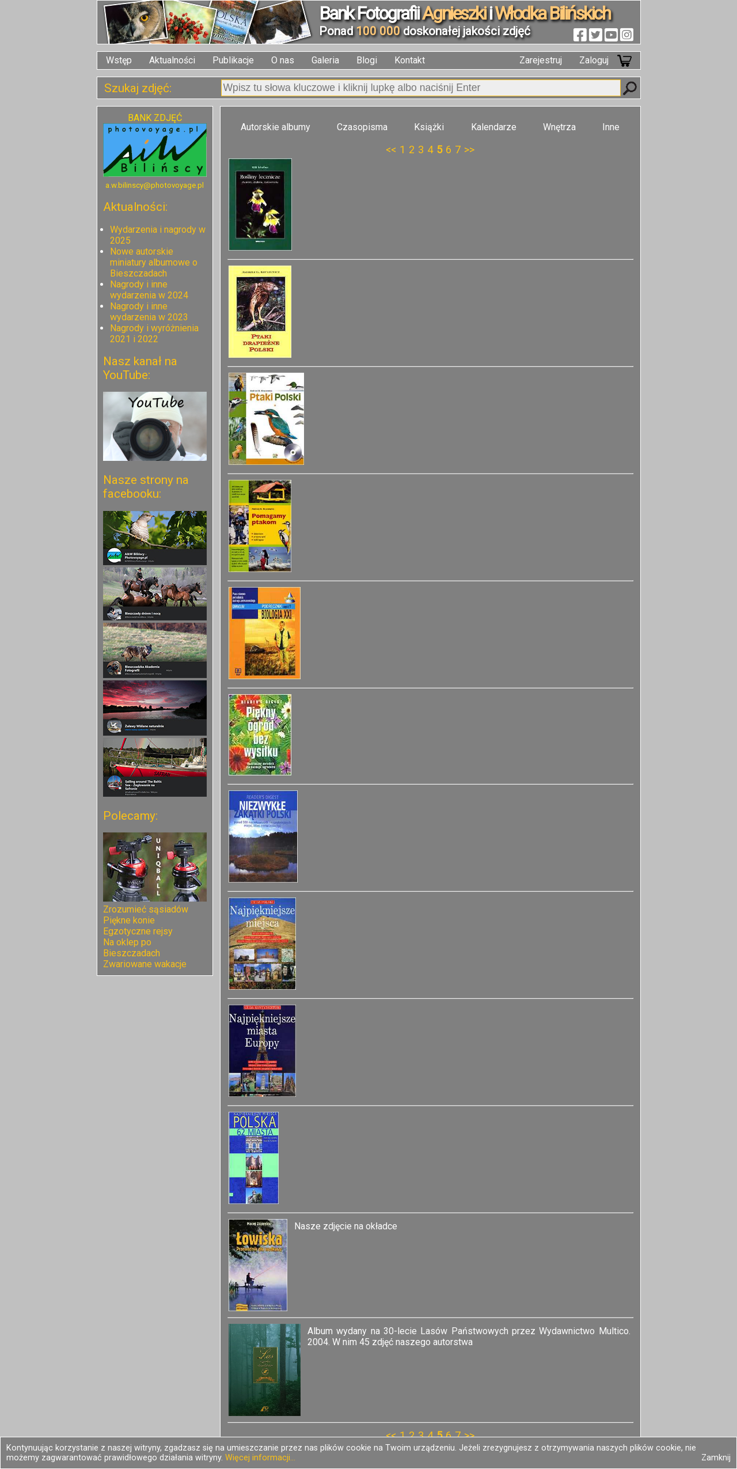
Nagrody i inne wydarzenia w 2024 (149, 290)
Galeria (325, 60)
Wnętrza (559, 127)
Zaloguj (594, 60)
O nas (282, 60)
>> (469, 149)
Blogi (366, 60)
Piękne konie (129, 920)
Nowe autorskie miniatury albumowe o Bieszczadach (153, 262)
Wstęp (119, 60)
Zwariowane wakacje (145, 964)
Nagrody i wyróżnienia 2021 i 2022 (154, 333)
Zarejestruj (540, 60)
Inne (611, 127)
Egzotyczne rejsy (138, 931)
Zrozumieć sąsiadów (145, 909)
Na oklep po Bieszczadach (131, 948)
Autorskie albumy (275, 127)
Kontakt (409, 60)
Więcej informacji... (260, 1458)
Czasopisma (362, 127)
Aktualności (172, 60)
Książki (429, 127)
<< (391, 149)
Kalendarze (493, 127)
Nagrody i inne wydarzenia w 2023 (149, 312)
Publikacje (233, 60)
